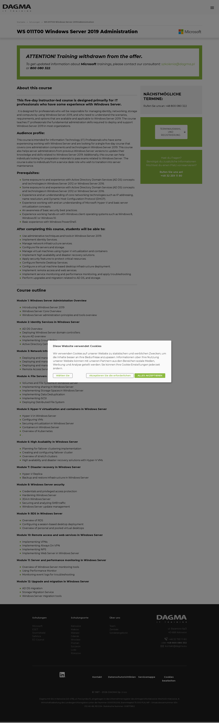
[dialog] (109, 361)
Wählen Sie (62, 375)
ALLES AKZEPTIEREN (150, 375)
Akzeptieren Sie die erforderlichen (110, 375)
